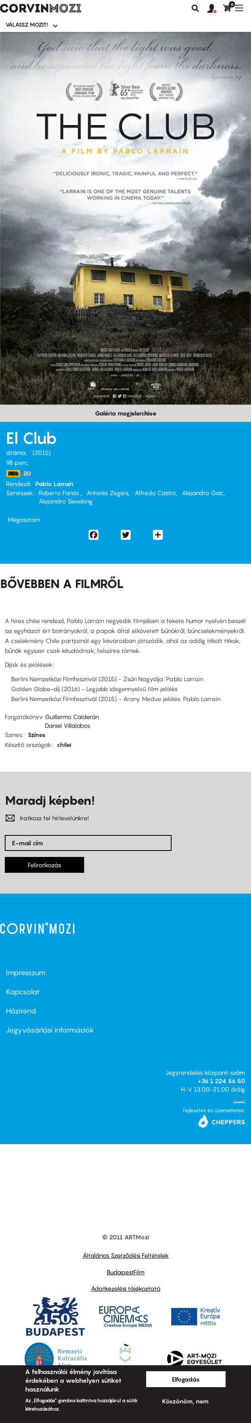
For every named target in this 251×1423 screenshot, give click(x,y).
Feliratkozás (44, 864)
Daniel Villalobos (67, 725)
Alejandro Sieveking (66, 501)
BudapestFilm (126, 1272)
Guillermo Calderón (72, 716)
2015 (42, 452)
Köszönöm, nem (185, 1401)
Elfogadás (186, 1379)
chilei (64, 744)
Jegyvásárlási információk (50, 1030)
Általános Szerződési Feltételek (126, 1255)
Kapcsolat (23, 992)
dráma (16, 452)
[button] (215, 9)
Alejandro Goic (203, 492)
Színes (37, 734)
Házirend (21, 1011)
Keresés (195, 8)
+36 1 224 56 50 (221, 1080)
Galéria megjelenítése (125, 413)
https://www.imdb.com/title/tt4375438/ (13, 473)
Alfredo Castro (155, 492)
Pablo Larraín (54, 483)
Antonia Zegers (108, 492)
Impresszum (26, 972)
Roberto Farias (60, 492)
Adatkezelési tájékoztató (125, 1288)
